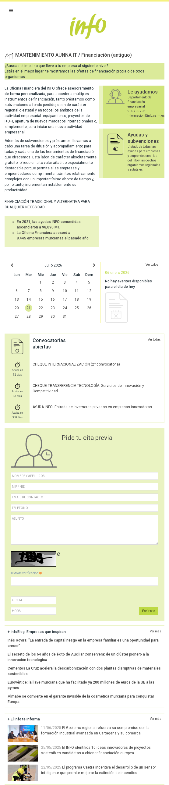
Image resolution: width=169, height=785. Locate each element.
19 (89, 299)
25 (77, 308)
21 (28, 308)
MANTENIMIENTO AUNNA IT (46, 55)
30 (53, 316)
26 (89, 308)
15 (41, 299)
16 (53, 299)
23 (53, 308)
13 (17, 299)
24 (65, 308)
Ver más (155, 631)
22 (41, 308)
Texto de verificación (26, 573)
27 (17, 316)
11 (77, 291)
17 (65, 299)
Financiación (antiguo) (106, 55)
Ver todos (152, 264)
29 (41, 316)
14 (28, 299)
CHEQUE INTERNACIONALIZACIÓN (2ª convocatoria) (76, 364)
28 (28, 316)
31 (65, 316)
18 (77, 299)
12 (89, 291)
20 (17, 308)
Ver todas (154, 339)
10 (65, 291)
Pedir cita (148, 611)
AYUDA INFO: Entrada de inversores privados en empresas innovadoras (92, 407)
